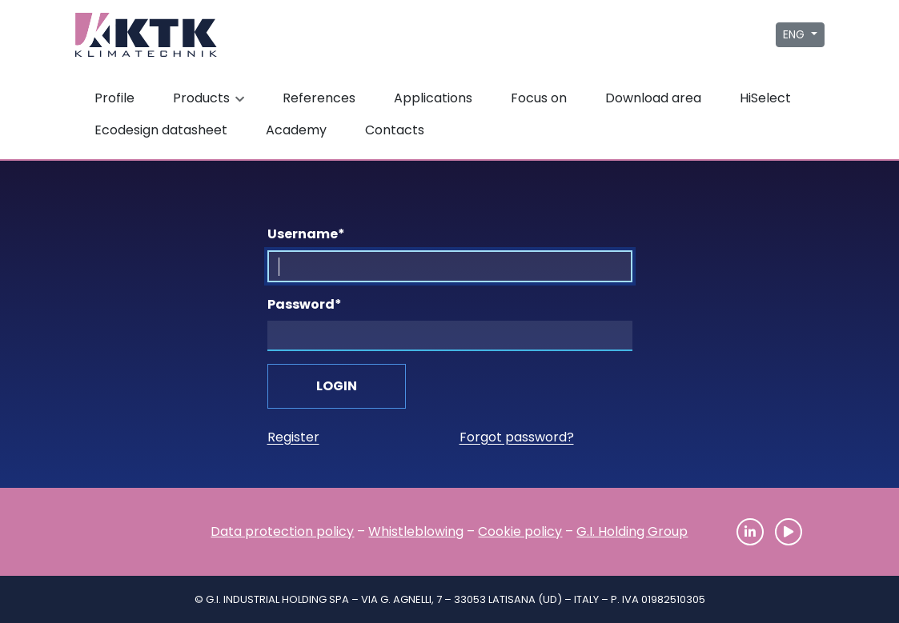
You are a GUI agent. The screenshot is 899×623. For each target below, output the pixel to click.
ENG (795, 34)
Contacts (394, 130)
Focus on (539, 98)
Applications (433, 98)
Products (210, 98)
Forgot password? (517, 437)
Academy (296, 130)
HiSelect (765, 98)
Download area (653, 98)
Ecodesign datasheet (160, 130)
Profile (114, 98)
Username (306, 234)
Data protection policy (282, 531)
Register (293, 437)
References (319, 98)
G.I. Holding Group (632, 531)
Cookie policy (520, 531)
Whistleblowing (416, 531)
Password (304, 304)
